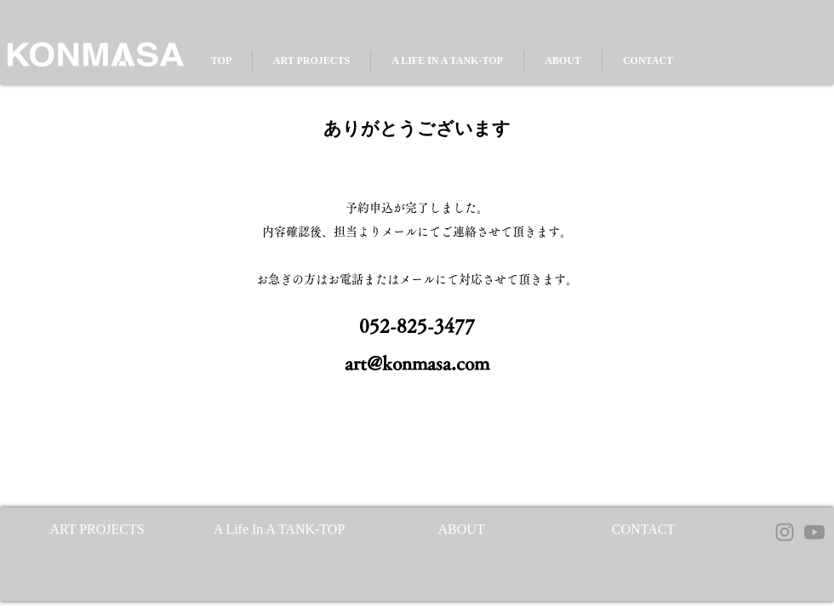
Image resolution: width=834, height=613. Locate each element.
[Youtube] (814, 532)
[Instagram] (785, 532)
